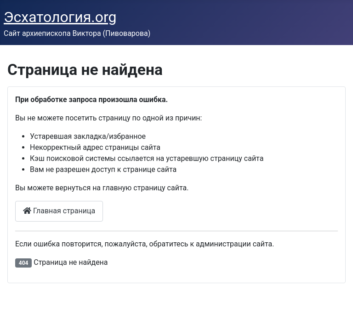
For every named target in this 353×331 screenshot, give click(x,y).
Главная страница (59, 210)
